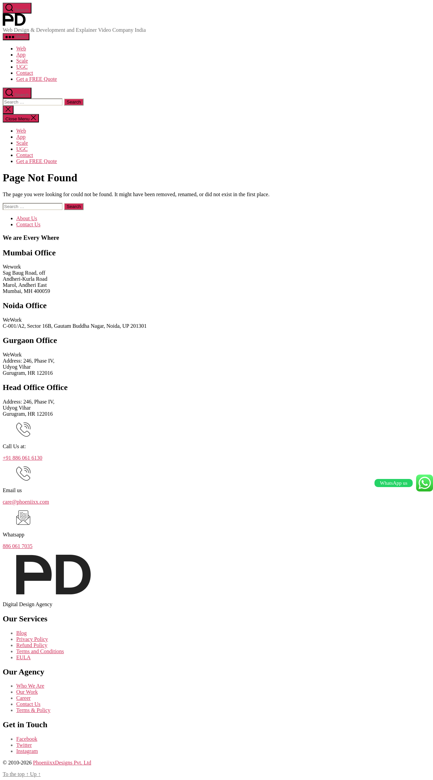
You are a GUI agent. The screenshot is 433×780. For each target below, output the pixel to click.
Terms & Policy (33, 710)
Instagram (27, 751)
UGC (22, 67)
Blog (21, 633)
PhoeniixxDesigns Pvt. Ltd (62, 762)
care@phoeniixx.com (26, 502)
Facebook (26, 739)
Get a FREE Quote (36, 79)
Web (21, 48)
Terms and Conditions (40, 651)
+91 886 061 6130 (22, 458)
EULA (23, 657)
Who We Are (30, 686)
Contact (24, 73)
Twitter (24, 745)
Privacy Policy (32, 639)
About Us (26, 218)
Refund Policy (31, 645)
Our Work (27, 692)
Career (23, 698)
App (21, 55)
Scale (22, 61)
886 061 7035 (17, 546)
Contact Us (28, 224)
